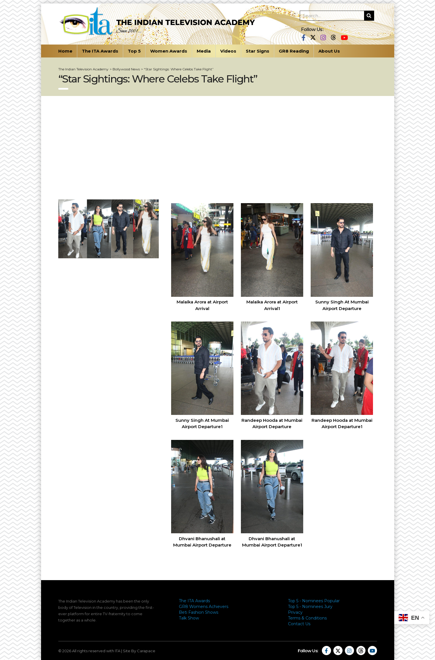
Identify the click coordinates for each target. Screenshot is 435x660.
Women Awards (168, 51)
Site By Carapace (139, 651)
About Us (329, 51)
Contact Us (299, 623)
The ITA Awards (100, 51)
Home (65, 51)
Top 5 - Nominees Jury (310, 606)
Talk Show (189, 618)
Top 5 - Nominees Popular (314, 600)
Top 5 (134, 51)
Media (204, 51)
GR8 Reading (294, 51)
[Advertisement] (217, 147)
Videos (228, 51)
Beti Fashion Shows (198, 612)
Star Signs (257, 51)
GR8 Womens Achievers (203, 606)
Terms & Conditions (307, 618)
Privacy (295, 612)
